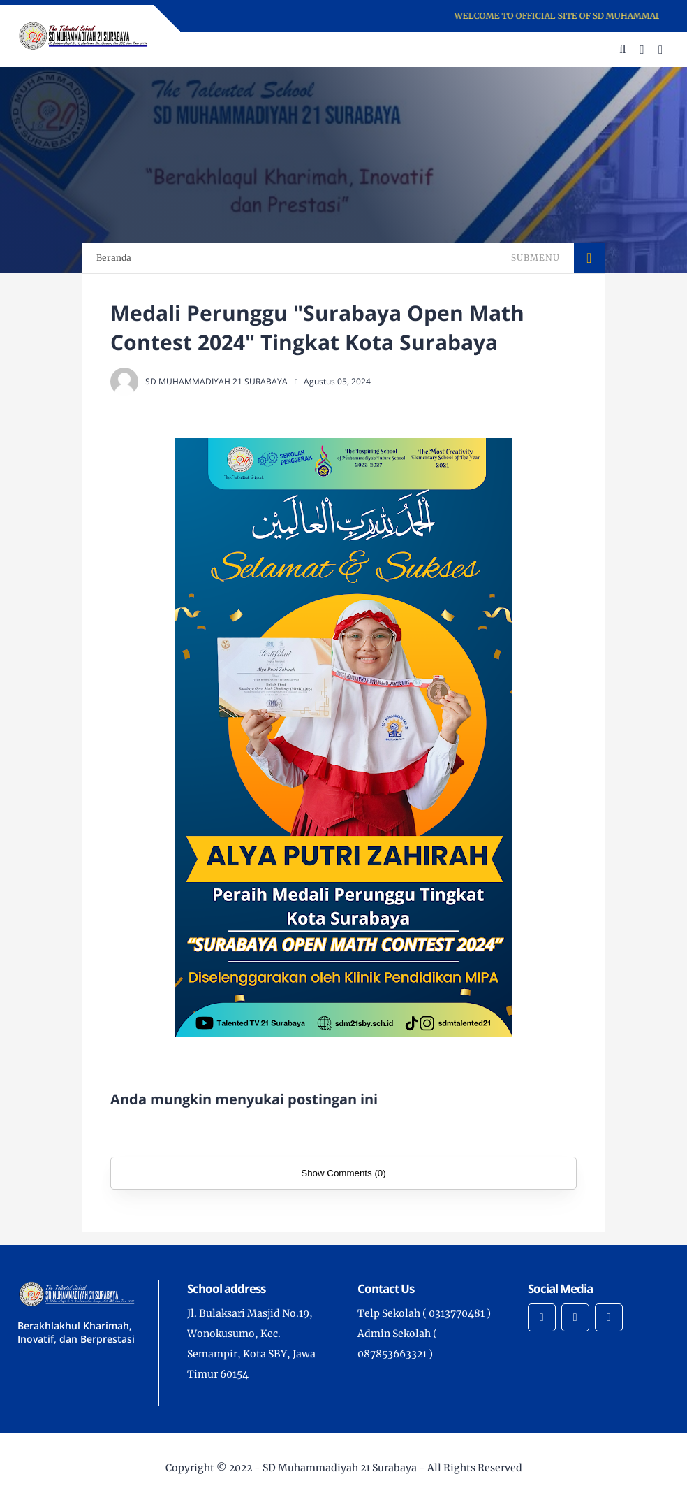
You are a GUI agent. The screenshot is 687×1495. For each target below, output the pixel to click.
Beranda (113, 257)
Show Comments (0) (343, 1173)
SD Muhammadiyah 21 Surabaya (340, 1467)
